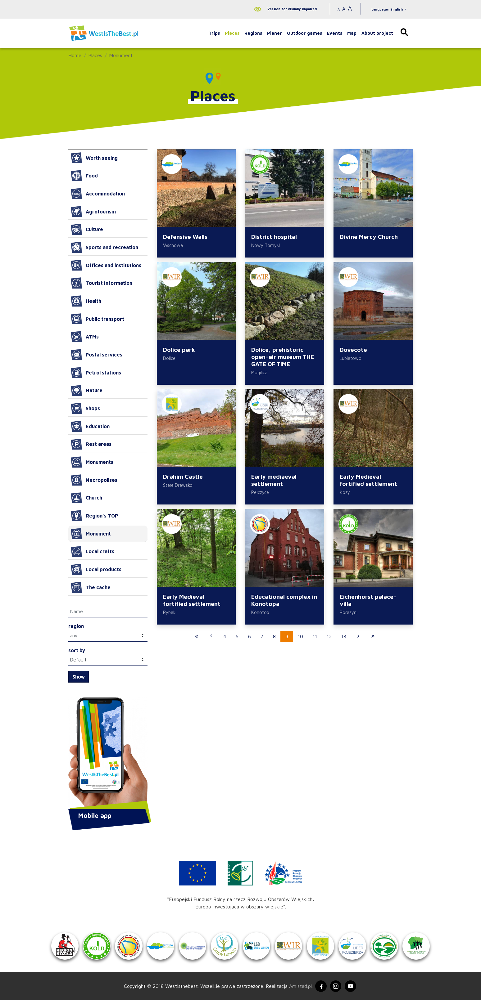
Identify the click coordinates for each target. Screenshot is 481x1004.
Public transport (97, 319)
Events (334, 33)
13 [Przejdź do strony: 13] (343, 640)
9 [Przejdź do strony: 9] (286, 640)
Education (90, 426)
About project (377, 33)
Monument (121, 55)
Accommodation (98, 193)
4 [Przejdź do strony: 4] (224, 640)
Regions (253, 33)
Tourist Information (101, 283)
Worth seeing (94, 158)
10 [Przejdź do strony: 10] (300, 640)
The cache (91, 587)
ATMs (85, 336)
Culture (87, 229)
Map (351, 33)
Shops (85, 408)
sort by (76, 650)
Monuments (92, 462)
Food (84, 175)
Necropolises (94, 480)
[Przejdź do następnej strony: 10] (358, 640)
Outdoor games (304, 33)
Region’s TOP (94, 515)
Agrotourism (93, 211)
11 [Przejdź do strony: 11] (315, 640)
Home (74, 55)
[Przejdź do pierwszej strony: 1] (196, 640)
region (76, 626)
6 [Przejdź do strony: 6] (249, 640)
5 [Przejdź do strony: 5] (237, 640)
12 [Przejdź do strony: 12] (329, 640)
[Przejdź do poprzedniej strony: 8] (211, 640)
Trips (214, 33)
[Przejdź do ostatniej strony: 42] (372, 640)
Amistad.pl (298, 989)
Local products (96, 569)
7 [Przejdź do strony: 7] (262, 640)
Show (78, 676)
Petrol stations (96, 372)
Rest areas (91, 444)
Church (86, 498)
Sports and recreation (104, 247)
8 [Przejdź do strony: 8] (274, 640)
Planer (274, 33)
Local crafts (92, 551)
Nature (86, 390)
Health (86, 301)
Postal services (96, 354)
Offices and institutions (106, 265)
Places (232, 33)
